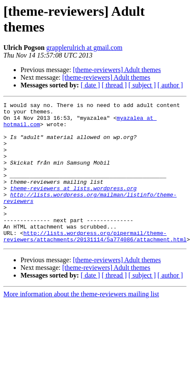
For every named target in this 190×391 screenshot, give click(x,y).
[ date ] (90, 85)
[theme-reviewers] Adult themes (117, 69)
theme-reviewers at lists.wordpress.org (73, 206)
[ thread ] (114, 85)
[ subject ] (142, 85)
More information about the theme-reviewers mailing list (81, 322)
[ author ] (170, 85)
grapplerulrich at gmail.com (84, 47)
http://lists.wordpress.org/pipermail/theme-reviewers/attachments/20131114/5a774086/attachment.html (95, 263)
